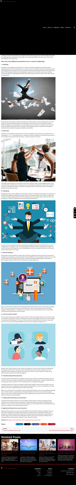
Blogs (62, 2)
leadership (11, 135)
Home (44, 2)
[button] (74, 2)
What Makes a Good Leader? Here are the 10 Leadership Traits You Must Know (25, 420)
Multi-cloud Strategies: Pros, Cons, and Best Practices (69, 22)
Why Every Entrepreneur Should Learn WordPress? (68, 27)
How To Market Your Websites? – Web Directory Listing (69, 17)
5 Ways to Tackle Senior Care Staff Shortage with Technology (69, 33)
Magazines (56, 2)
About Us (49, 2)
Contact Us (68, 2)
